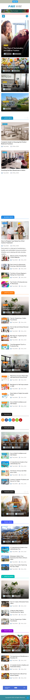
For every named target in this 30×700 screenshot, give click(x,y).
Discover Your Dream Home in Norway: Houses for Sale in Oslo (14, 105)
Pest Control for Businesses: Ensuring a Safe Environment (18, 265)
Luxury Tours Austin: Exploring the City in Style (18, 565)
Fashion (6, 45)
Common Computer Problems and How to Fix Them (19, 480)
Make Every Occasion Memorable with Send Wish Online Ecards (19, 376)
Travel (3, 462)
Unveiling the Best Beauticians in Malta (13, 170)
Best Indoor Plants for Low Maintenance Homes (11, 308)
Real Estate (6, 101)
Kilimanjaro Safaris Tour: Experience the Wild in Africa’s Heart (18, 557)
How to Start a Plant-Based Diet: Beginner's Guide (13, 66)
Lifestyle (5, 304)
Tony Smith (8, 54)
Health (4, 62)
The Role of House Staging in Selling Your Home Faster (18, 274)
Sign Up (15, 1)
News (3, 471)
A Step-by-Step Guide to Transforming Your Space (17, 611)
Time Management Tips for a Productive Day (18, 345)
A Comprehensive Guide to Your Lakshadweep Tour (18, 462)
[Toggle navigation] (3, 16)
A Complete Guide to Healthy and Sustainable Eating (15, 509)
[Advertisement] (15, 196)
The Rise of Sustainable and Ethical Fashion (13, 49)
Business (5, 124)
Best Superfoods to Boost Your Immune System (18, 674)
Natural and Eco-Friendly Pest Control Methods (18, 256)
